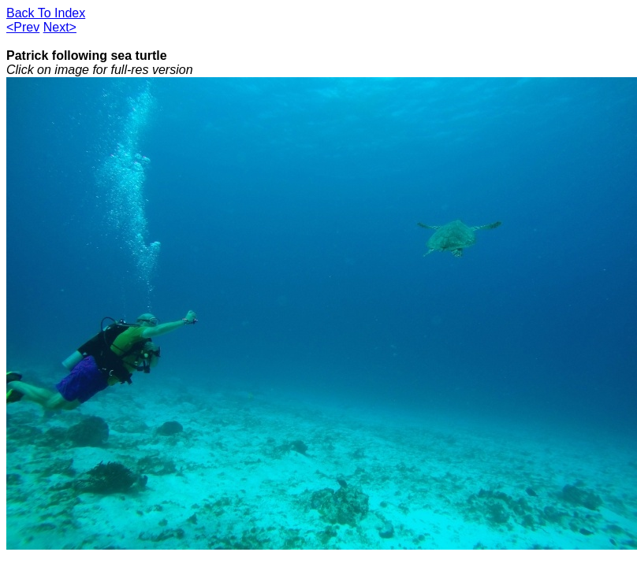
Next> (59, 27)
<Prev (22, 27)
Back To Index (45, 13)
